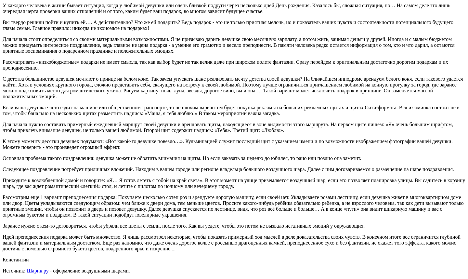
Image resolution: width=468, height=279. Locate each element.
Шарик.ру (38, 270)
